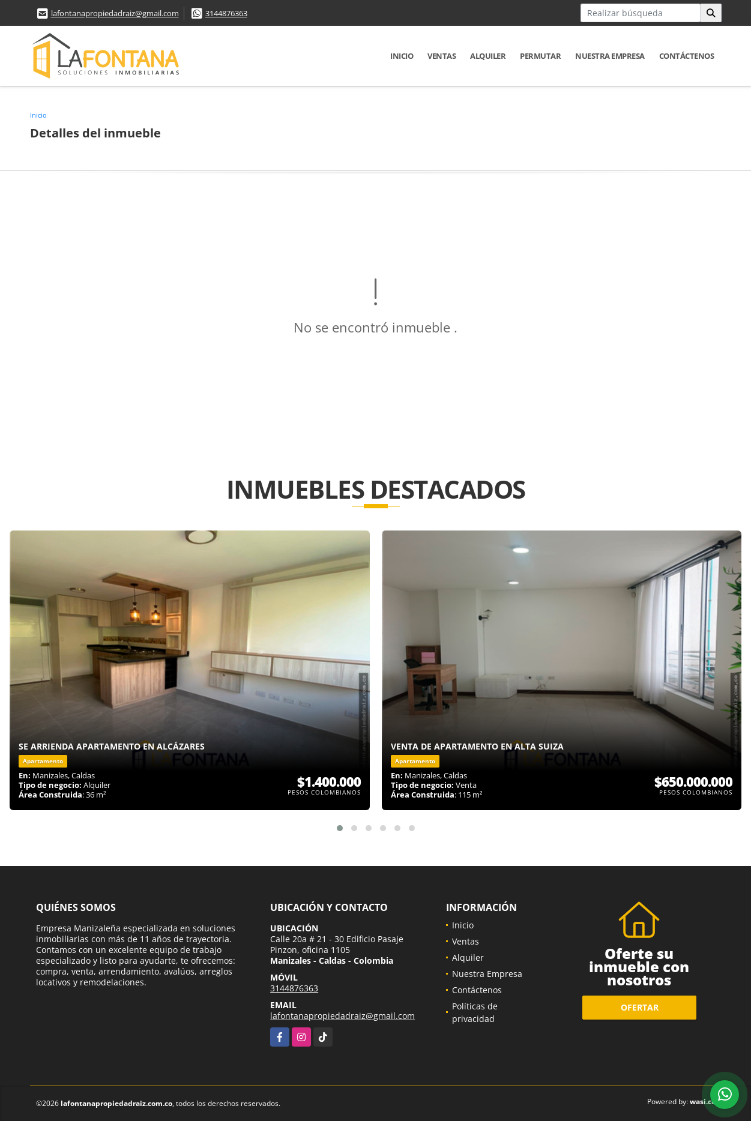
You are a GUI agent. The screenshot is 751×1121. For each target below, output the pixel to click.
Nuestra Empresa (610, 55)
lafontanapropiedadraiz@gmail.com (115, 13)
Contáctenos (686, 55)
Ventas (441, 55)
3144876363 (226, 13)
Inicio (401, 55)
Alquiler (487, 55)
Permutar (540, 55)
